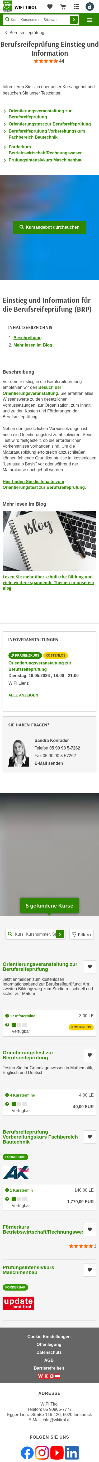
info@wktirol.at (56, 1420)
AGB (49, 1360)
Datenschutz (49, 1352)
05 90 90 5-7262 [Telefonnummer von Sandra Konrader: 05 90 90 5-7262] (64, 748)
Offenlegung (48, 1344)
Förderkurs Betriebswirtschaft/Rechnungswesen (47, 1229)
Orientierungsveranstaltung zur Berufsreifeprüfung (40, 966)
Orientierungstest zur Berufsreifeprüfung (50, 124)
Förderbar (15, 1157)
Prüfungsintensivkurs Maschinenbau (46, 160)
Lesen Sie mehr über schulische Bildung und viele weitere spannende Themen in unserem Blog (48, 582)
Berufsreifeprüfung (27, 32)
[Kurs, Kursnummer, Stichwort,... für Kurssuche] (35, 934)
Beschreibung (27, 338)
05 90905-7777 (57, 1409)
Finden (74, 20)
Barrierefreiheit (49, 1368)
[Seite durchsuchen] (41, 19)
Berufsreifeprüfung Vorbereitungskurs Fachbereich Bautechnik (40, 1137)
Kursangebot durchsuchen (49, 227)
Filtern (81, 934)
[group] (49, 61)
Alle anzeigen (23, 695)
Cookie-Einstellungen (49, 1336)
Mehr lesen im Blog (32, 345)
